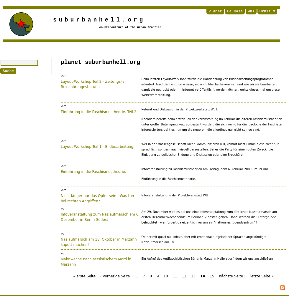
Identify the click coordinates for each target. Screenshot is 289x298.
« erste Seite (84, 276)
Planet (215, 11)
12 (184, 276)
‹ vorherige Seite (115, 276)
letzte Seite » (262, 276)
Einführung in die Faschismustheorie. (93, 171)
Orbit (265, 11)
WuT (251, 11)
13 (193, 276)
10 (165, 276)
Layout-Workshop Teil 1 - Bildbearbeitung (97, 146)
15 (212, 276)
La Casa (235, 11)
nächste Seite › (232, 276)
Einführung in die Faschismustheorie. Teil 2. (99, 112)
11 (175, 276)
